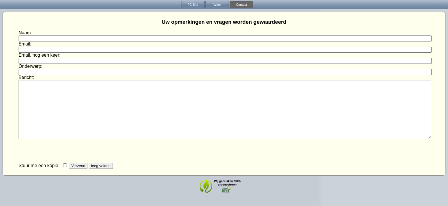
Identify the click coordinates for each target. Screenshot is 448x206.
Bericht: (27, 77)
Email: (26, 43)
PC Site (192, 4)
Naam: (26, 32)
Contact (241, 4)
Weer (217, 4)
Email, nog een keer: (40, 55)
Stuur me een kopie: (40, 165)
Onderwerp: (31, 66)
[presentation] (62, 151)
